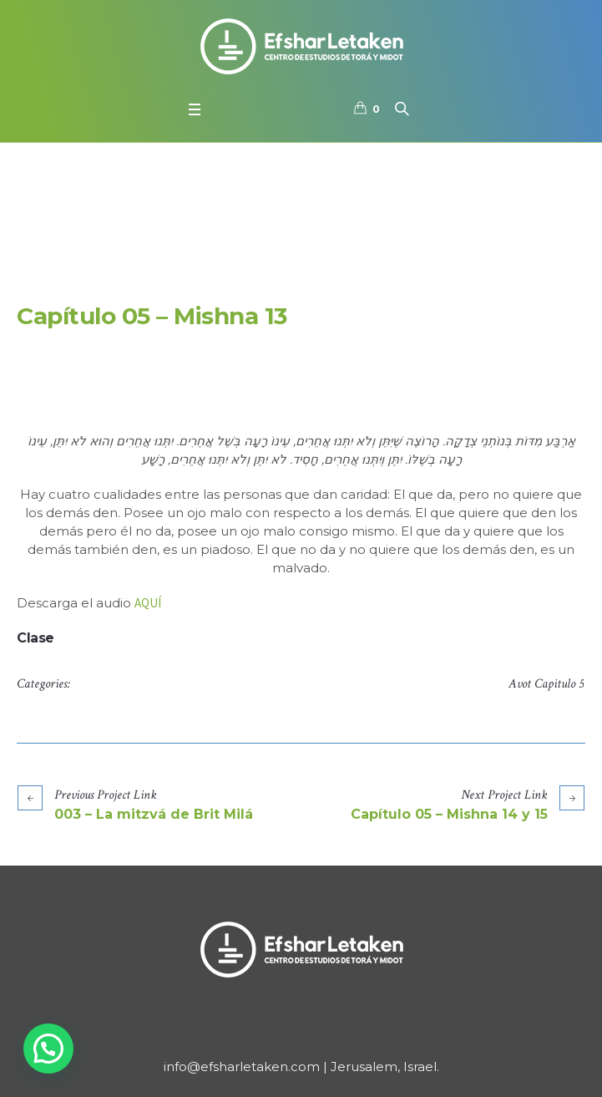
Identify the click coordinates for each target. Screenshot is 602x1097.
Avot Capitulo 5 (546, 684)
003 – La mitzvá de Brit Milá (153, 814)
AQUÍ (147, 603)
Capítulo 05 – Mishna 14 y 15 (449, 814)
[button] (48, 1048)
